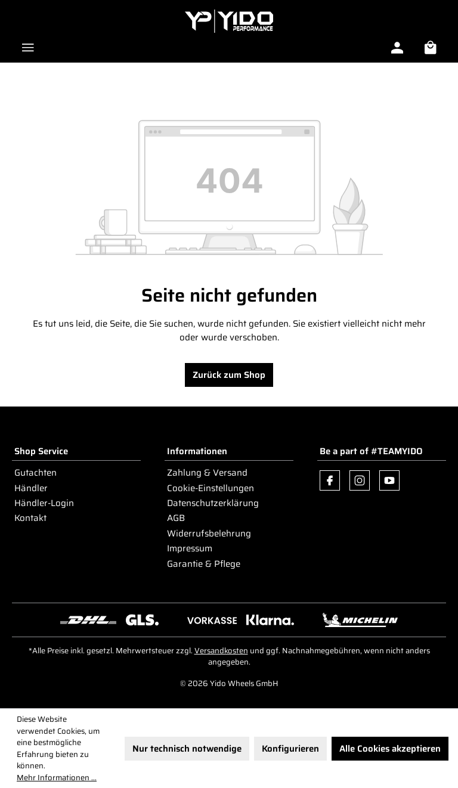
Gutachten (35, 473)
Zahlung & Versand (207, 473)
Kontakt (30, 518)
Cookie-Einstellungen (210, 488)
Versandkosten (221, 650)
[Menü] (28, 47)
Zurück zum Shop (229, 375)
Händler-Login (44, 503)
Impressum (189, 548)
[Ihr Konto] (397, 48)
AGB (176, 518)
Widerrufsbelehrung (209, 533)
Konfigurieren (290, 749)
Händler (31, 488)
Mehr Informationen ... (57, 778)
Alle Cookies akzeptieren (390, 749)
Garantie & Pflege (203, 564)
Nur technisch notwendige (187, 749)
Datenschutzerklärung (213, 503)
